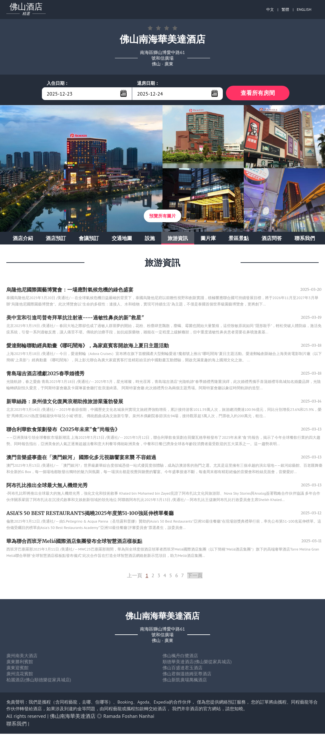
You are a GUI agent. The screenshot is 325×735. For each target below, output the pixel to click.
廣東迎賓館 (17, 669)
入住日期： (58, 83)
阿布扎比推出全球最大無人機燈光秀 (47, 486)
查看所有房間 (258, 93)
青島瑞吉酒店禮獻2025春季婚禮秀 (45, 374)
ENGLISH (304, 9)
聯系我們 (305, 239)
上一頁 (134, 576)
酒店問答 (272, 239)
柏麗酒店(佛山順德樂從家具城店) (38, 681)
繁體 (285, 9)
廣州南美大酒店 (21, 657)
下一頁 (194, 576)
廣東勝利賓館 (19, 663)
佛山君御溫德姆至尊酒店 (186, 675)
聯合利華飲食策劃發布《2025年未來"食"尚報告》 (63, 430)
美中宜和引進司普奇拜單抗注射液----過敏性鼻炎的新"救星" (75, 319)
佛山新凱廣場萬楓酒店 (184, 681)
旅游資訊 (178, 239)
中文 (270, 9)
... (123, 93)
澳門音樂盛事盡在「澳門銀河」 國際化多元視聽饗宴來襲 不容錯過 (81, 458)
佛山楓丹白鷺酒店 (180, 657)
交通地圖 (122, 239)
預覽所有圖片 (162, 217)
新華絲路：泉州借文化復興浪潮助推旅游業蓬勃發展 (64, 402)
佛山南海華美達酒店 (73, 717)
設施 (150, 239)
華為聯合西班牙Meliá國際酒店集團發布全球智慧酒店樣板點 (74, 542)
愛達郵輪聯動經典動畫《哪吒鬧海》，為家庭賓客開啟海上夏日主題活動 (87, 347)
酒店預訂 (56, 239)
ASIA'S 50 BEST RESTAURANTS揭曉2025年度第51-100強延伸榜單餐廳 (90, 514)
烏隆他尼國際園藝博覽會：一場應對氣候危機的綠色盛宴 (69, 291)
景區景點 (239, 239)
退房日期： (148, 83)
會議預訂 (89, 239)
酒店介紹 (23, 239)
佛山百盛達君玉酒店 (182, 669)
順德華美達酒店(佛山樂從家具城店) (197, 663)
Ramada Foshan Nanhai (129, 717)
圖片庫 (208, 239)
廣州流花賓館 (19, 675)
